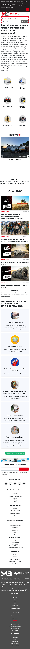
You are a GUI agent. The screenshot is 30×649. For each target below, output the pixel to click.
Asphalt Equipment (15, 500)
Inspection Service (15, 643)
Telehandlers (15, 542)
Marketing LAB (15, 628)
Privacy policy (15, 612)
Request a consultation (15, 453)
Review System (15, 623)
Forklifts (15, 541)
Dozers (15, 498)
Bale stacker (15, 544)
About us (15, 599)
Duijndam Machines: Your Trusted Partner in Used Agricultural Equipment (14, 240)
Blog (15, 603)
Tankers (15, 517)
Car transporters (15, 512)
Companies (15, 641)
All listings (15, 637)
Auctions (15, 639)
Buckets (15, 556)
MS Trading (15, 630)
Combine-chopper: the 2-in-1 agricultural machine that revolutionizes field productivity (12, 216)
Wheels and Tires (15, 559)
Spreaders (15, 530)
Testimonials (15, 616)
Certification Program (15, 626)
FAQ (15, 601)
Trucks (15, 508)
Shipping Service (15, 645)
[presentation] (1, 156)
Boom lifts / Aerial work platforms (15, 546)
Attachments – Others (15, 561)
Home (15, 597)
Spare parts (15, 563)
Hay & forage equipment (15, 534)
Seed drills (15, 527)
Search (25, 21)
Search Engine (15, 625)
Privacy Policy (14, 472)
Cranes (15, 501)
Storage (15, 532)
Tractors (15, 524)
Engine (15, 554)
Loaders (15, 495)
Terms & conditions (15, 614)
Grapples (15, 558)
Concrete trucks (15, 510)
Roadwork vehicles (15, 513)
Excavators (15, 493)
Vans (15, 515)
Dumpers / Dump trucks (15, 496)
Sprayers (15, 529)
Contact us (15, 605)
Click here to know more (7, 7)
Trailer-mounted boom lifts (15, 547)
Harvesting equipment (15, 525)
